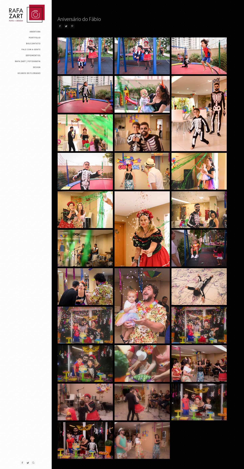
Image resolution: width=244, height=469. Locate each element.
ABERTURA (35, 31)
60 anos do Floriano (29, 73)
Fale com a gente (31, 49)
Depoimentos (33, 55)
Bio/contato (33, 43)
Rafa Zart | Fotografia (27, 61)
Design (36, 67)
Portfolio (34, 37)
